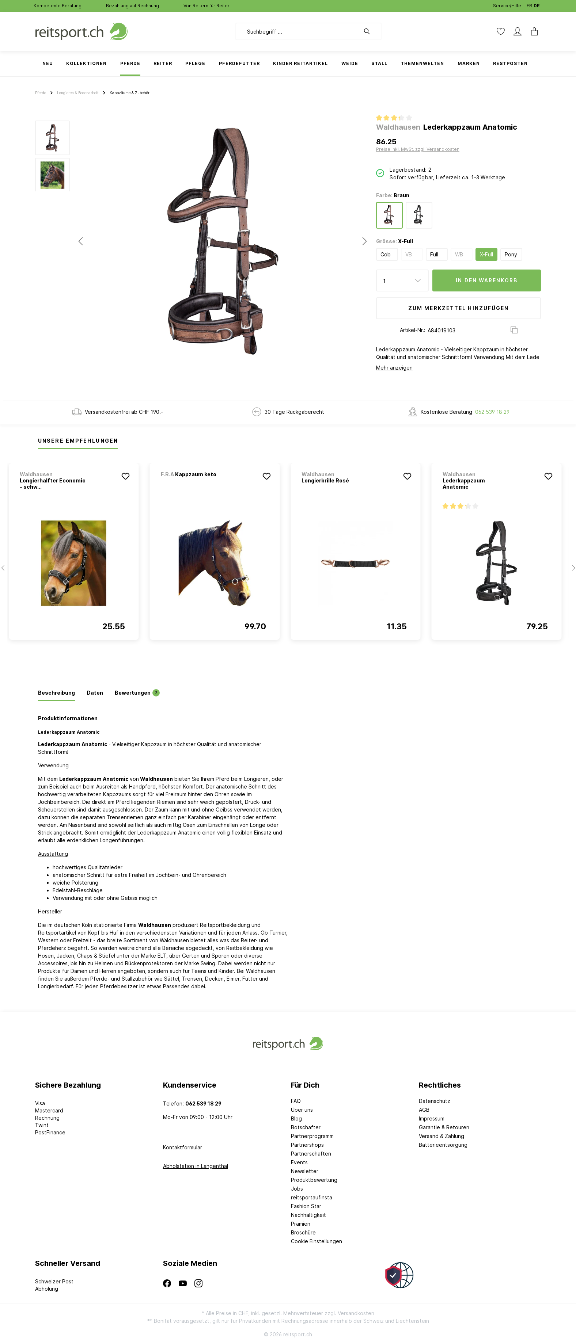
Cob (385, 254)
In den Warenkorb (487, 280)
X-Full (486, 254)
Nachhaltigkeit (308, 1215)
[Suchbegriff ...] (297, 31)
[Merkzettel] (500, 31)
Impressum (431, 1118)
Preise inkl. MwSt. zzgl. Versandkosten (417, 149)
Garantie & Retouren (444, 1127)
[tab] (56, 693)
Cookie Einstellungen (316, 1241)
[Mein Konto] (517, 31)
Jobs (297, 1188)
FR (529, 4)
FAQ (296, 1101)
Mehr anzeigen (394, 367)
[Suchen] (371, 31)
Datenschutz (434, 1101)
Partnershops (307, 1145)
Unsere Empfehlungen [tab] (78, 441)
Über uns (302, 1110)
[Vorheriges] (80, 241)
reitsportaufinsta (311, 1197)
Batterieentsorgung (443, 1145)
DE (537, 4)
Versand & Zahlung (441, 1136)
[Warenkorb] (532, 31)
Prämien (300, 1224)
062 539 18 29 (492, 412)
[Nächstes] (364, 241)
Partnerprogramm (312, 1136)
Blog (296, 1118)
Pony (511, 254)
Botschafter (306, 1127)
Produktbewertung (314, 1180)
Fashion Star (306, 1206)
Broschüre (303, 1232)
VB (408, 254)
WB (459, 254)
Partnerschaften (311, 1153)
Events (299, 1162)
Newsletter (304, 1171)
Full (434, 254)
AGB (424, 1110)
